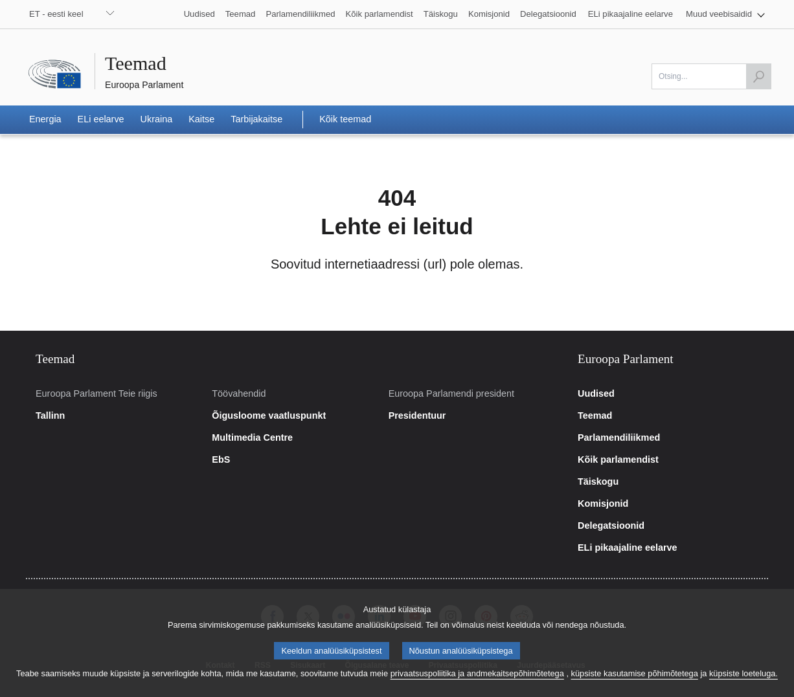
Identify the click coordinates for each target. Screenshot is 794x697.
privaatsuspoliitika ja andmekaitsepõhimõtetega (477, 689)
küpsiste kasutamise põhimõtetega (634, 689)
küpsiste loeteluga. (743, 689)
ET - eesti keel (56, 14)
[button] (725, 14)
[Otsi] (711, 76)
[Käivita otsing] (758, 76)
